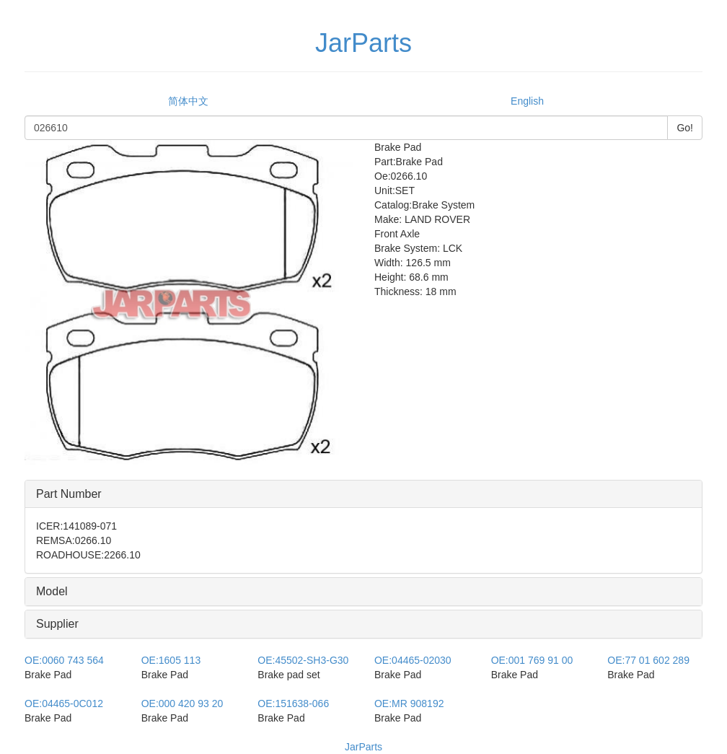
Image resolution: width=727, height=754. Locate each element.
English (527, 101)
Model (52, 591)
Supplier (57, 624)
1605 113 (171, 660)
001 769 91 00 (532, 660)
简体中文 (188, 101)
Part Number (69, 494)
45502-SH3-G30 (302, 660)
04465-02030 (412, 660)
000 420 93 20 (182, 703)
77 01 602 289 (648, 660)
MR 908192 (409, 703)
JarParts (363, 747)
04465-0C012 (64, 703)
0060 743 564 (64, 660)
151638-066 (293, 703)
